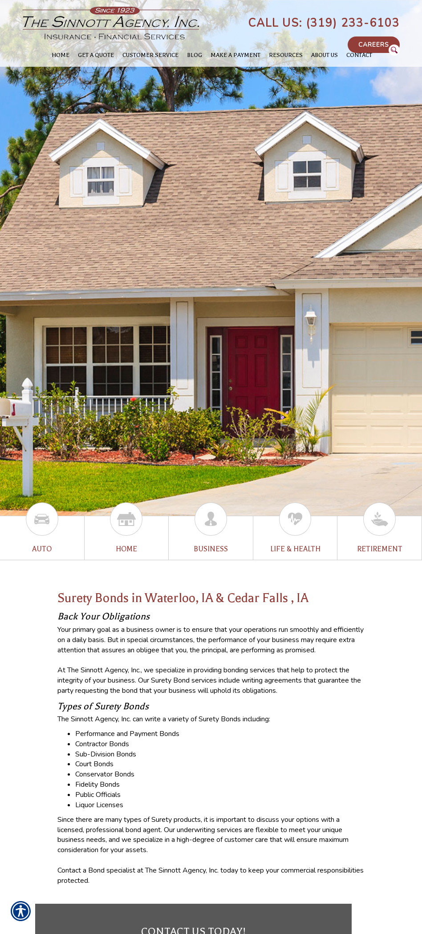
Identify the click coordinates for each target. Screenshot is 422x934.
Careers (373, 44)
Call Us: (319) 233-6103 (324, 23)
